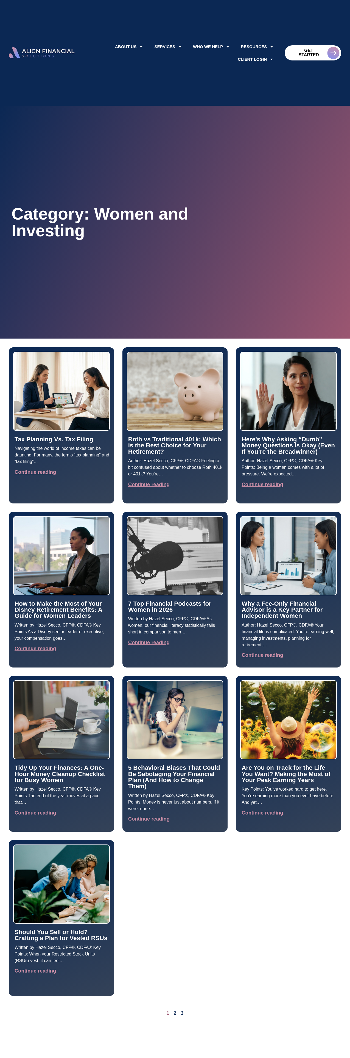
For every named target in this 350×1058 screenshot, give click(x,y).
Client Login (256, 59)
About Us (129, 46)
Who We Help (211, 46)
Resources (257, 46)
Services (168, 46)
